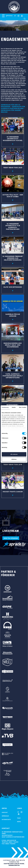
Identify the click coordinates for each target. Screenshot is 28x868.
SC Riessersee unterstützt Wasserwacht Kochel (13, 138)
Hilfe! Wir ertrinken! (12, 287)
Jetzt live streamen (11, 538)
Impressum (5, 816)
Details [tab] (14, 407)
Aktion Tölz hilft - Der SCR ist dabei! (12, 195)
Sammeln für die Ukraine (12, 315)
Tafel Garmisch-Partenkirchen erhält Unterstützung (13, 375)
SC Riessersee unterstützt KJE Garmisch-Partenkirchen (12, 226)
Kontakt (5, 812)
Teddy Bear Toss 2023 (12, 167)
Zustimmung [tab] (5, 407)
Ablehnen (14, 459)
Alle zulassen (14, 454)
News (19, 821)
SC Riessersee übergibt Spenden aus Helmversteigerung (13, 258)
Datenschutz (6, 819)
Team (18, 818)
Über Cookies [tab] (22, 407)
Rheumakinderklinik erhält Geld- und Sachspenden (13, 345)
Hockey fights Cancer (13, 491)
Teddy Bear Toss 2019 (12, 464)
